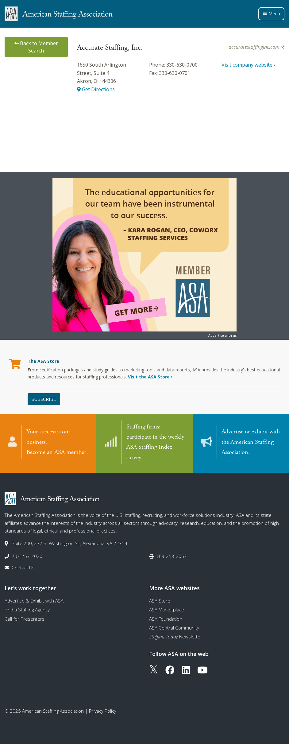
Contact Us (23, 567)
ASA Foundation (165, 618)
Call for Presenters (24, 618)
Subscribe (44, 399)
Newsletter (175, 636)
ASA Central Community (174, 627)
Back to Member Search (36, 47)
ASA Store (159, 600)
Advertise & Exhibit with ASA (34, 600)
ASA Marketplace (166, 609)
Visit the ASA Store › (150, 377)
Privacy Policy (102, 710)
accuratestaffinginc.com (256, 47)
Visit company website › (248, 64)
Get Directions (96, 89)
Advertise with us (222, 335)
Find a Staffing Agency (27, 609)
